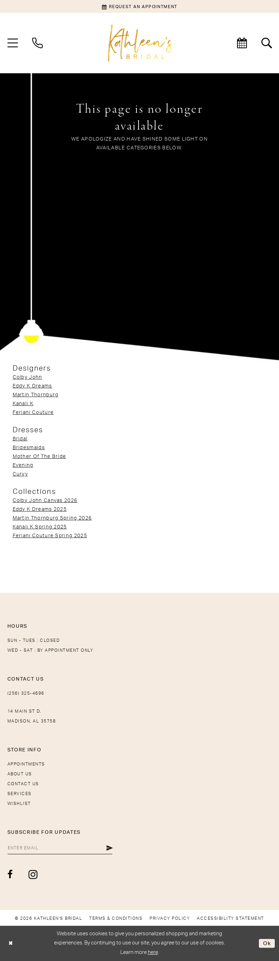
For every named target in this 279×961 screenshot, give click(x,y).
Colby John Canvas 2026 (45, 500)
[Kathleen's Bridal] (139, 43)
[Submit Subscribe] (110, 848)
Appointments (26, 764)
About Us (19, 774)
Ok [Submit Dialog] (267, 943)
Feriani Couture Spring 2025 (50, 535)
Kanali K (23, 403)
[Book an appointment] (139, 6)
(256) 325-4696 (25, 693)
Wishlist (19, 803)
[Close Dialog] (10, 943)
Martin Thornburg (36, 394)
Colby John (27, 377)
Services (19, 794)
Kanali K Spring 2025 (40, 527)
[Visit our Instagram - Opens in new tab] (33, 874)
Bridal (20, 438)
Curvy (20, 474)
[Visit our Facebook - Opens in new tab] (10, 874)
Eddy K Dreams (32, 386)
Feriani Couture (33, 412)
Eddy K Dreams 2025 (40, 509)
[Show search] (266, 43)
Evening (23, 465)
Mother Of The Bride (39, 456)
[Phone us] (37, 43)
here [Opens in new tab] (153, 952)
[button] (12, 43)
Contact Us (23, 784)
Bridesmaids (29, 447)
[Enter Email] (60, 848)
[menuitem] (12, 43)
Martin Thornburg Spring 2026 (52, 518)
